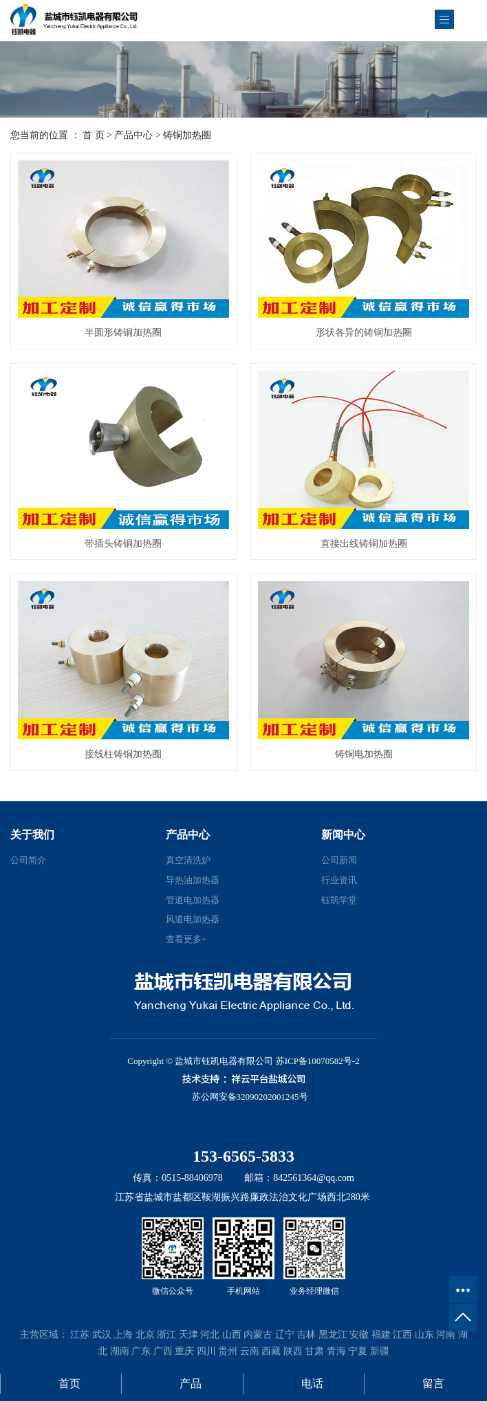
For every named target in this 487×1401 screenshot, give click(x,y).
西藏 (271, 1351)
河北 (209, 1334)
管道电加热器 (192, 900)
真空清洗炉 (188, 860)
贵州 (227, 1351)
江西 (402, 1334)
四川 (206, 1351)
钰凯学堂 (339, 900)
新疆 (379, 1351)
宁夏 (357, 1351)
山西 (231, 1334)
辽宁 (284, 1334)
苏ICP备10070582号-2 (318, 1061)
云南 (249, 1351)
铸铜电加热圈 (364, 754)
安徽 (359, 1334)
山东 (424, 1334)
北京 (145, 1334)
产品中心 (133, 135)
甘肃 (314, 1351)
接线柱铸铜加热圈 (123, 754)
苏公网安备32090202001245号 (250, 1097)
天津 (188, 1334)
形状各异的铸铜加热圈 (364, 332)
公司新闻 (339, 860)
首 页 (94, 135)
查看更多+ (186, 939)
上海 (123, 1334)
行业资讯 (339, 880)
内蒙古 (258, 1334)
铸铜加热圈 (187, 135)
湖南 (119, 1351)
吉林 (306, 1334)
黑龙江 (332, 1334)
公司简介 (28, 860)
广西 (163, 1351)
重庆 (184, 1351)
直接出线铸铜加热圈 (364, 544)
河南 (445, 1334)
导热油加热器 (192, 880)
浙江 (166, 1334)
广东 (141, 1351)
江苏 (79, 1334)
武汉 (101, 1334)
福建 (381, 1334)
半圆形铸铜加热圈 (123, 332)
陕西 (293, 1351)
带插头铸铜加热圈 (123, 544)
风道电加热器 (192, 919)
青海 (336, 1351)
